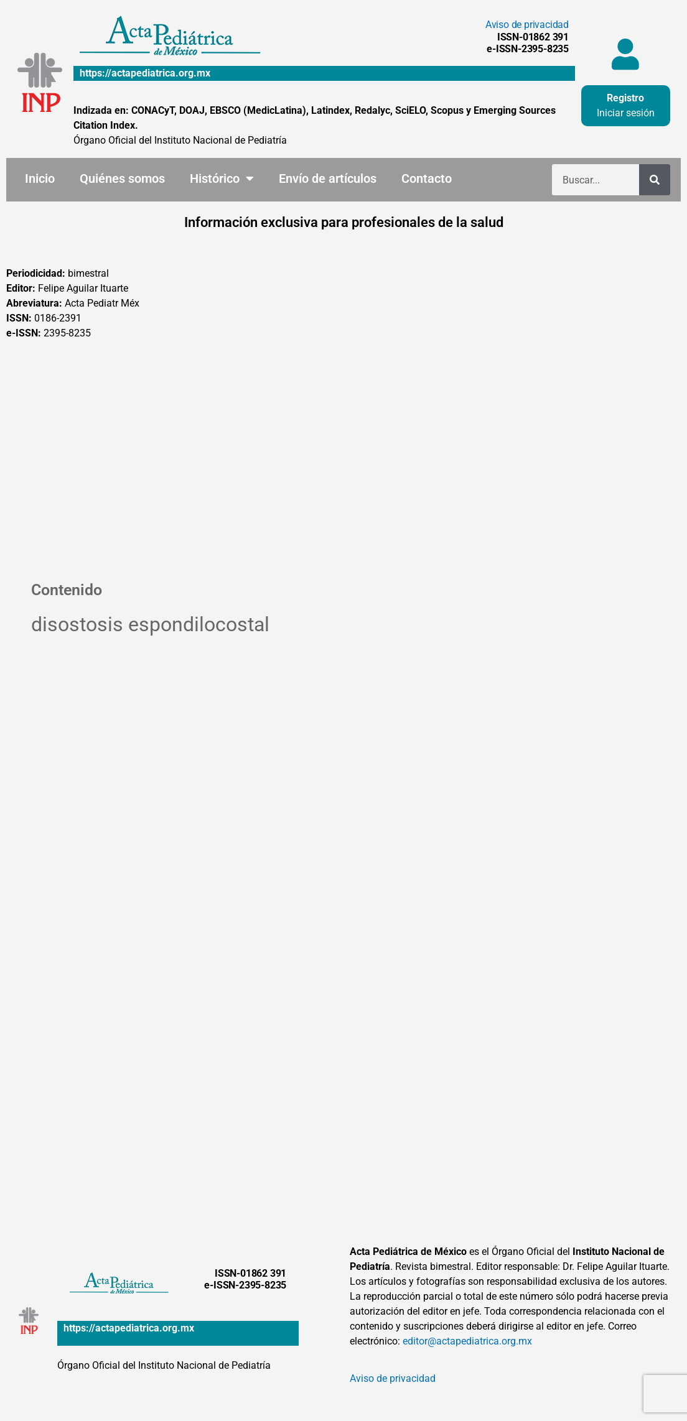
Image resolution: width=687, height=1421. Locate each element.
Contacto (426, 178)
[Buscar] (654, 179)
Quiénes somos (122, 178)
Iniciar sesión (626, 113)
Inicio (40, 178)
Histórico (222, 178)
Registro (625, 98)
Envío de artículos (327, 178)
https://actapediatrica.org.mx (145, 73)
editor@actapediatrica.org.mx (467, 1341)
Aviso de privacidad (527, 24)
